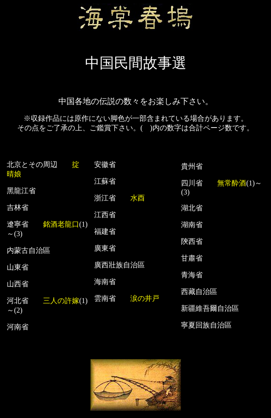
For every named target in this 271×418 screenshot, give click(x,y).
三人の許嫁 (61, 300)
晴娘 (14, 174)
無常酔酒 (231, 183)
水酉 (137, 198)
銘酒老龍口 (61, 224)
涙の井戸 (144, 298)
